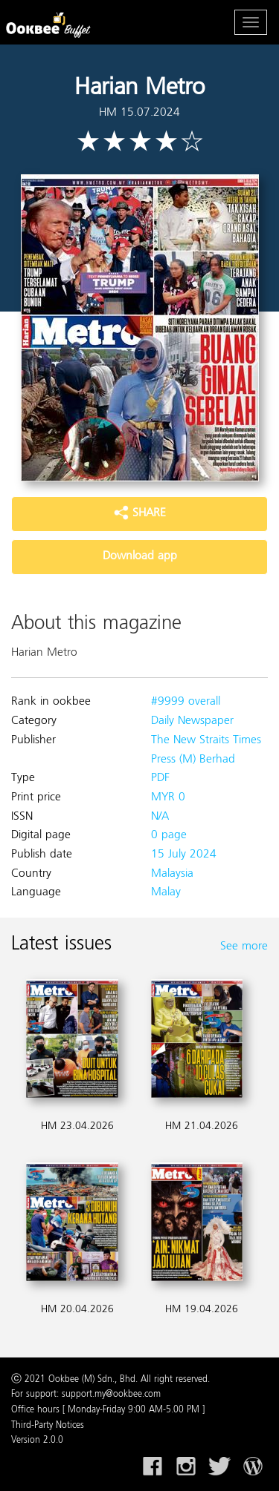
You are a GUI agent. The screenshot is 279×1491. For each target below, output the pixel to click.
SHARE (140, 513)
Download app (140, 556)
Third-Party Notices (47, 1425)
